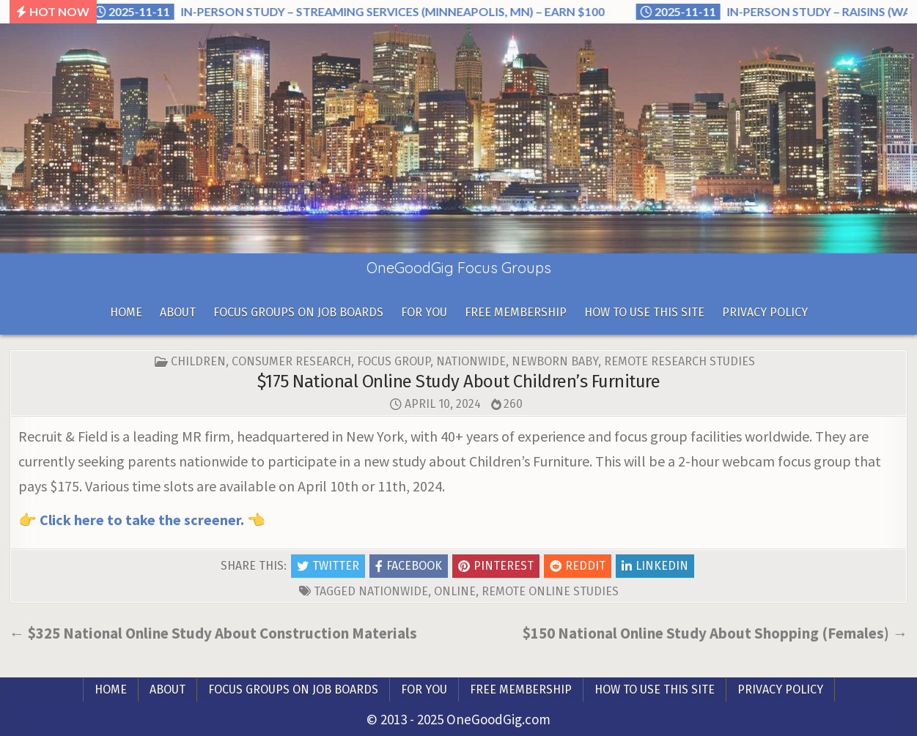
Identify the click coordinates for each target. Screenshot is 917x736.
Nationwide (471, 361)
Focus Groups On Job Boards (298, 312)
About (178, 312)
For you (424, 312)
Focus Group (393, 361)
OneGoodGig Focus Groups (459, 268)
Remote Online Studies (550, 591)
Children (198, 361)
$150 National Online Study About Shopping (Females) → (715, 633)
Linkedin (655, 566)
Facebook (408, 566)
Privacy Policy (765, 312)
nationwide (393, 591)
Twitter (328, 566)
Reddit (577, 566)
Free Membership (516, 312)
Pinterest (496, 566)
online (455, 591)
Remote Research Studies (679, 361)
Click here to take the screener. (142, 519)
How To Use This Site (644, 312)
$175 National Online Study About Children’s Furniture (458, 381)
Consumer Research (291, 361)
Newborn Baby (555, 361)
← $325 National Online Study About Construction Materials (213, 633)
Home (126, 312)
